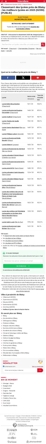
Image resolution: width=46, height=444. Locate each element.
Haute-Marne (27, 4)
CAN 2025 (6, 401)
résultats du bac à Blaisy (13, 238)
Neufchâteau (10, 187)
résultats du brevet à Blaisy (14, 241)
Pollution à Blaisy (8, 323)
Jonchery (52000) (9, 307)
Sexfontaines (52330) (10, 304)
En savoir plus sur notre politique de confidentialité (16, 270)
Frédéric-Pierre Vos (9, 398)
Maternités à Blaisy (9, 348)
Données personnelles (34, 417)
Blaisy (5, 316)
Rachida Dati (7, 393)
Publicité (33, 416)
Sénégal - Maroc (8, 383)
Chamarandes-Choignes (26, 48)
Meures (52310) (8, 302)
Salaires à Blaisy (8, 335)
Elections (23, 18)
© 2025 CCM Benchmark (23, 421)
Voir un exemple (37, 366)
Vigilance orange (8, 396)
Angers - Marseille (9, 391)
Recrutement (23, 417)
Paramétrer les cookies (13, 419)
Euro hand (6, 403)
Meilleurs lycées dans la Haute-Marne (16, 309)
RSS (17, 417)
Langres (15, 145)
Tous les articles (11, 417)
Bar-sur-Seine (7, 151)
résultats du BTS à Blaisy (13, 243)
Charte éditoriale (25, 416)
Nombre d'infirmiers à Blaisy (12, 328)
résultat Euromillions (10, 405)
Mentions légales (25, 419)
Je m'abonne (21, 266)
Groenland (6, 388)
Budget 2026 (7, 386)
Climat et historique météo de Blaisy (15, 333)
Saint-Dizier (6, 164)
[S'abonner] (23, 370)
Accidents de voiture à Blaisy (12, 330)
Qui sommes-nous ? (9, 416)
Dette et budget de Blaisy (11, 338)
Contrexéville (6, 218)
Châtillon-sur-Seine (8, 157)
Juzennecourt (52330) (10, 299)
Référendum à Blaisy (10, 355)
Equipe (18, 416)
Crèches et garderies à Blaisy (12, 343)
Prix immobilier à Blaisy (11, 350)
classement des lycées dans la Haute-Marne (19, 236)
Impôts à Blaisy (8, 340)
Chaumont (12, 48)
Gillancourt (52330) (9, 297)
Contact (39, 416)
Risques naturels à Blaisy (11, 326)
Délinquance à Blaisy (10, 321)
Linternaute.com (9, 366)
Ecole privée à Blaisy (10, 345)
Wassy (10, 140)
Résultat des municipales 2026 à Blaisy (16, 353)
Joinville (9, 51)
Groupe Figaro (35, 419)
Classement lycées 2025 (13, 4)
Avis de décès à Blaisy (10, 318)
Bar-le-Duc (19, 222)
